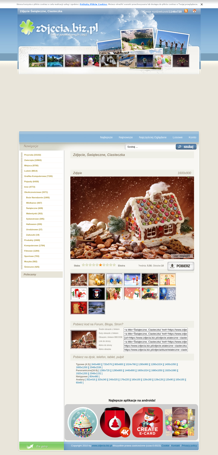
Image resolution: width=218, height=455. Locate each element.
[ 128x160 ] (147, 379)
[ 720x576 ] (107, 364)
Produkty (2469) (32, 240)
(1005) (38, 197)
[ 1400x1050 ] (170, 364)
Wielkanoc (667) (34, 203)
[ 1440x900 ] (129, 370)
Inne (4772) (29, 187)
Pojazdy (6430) (31, 181)
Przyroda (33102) (32, 155)
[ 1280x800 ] (117, 370)
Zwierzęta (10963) (33, 160)
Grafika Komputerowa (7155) (38, 176)
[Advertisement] (109, 103)
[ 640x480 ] (96, 364)
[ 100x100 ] (179, 379)
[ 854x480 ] (93, 376)
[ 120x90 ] (169, 379)
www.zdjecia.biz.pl (102, 445)
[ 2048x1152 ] (96, 373)
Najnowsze (126, 137)
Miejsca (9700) (31, 165)
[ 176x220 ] (124, 379)
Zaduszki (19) (33, 235)
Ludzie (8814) (31, 171)
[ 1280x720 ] (104, 370)
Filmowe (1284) (31, 251)
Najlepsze (106, 137)
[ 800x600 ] (118, 364)
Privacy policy (189, 445)
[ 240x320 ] (113, 379)
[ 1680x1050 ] (157, 370)
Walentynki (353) (34, 213)
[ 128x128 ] (158, 379)
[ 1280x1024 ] (156, 364)
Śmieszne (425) (31, 267)
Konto (192, 137)
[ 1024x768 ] (130, 364)
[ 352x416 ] (90, 379)
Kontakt (175, 445)
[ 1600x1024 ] (143, 370)
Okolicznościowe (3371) (36, 192)
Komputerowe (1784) (34, 245)
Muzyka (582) (30, 261)
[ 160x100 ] (136, 379)
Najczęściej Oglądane (152, 137)
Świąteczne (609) (34, 208)
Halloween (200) (34, 224)
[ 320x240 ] (101, 379)
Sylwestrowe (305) (35, 219)
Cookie (165, 445)
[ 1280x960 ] (143, 364)
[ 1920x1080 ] (171, 370)
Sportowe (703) (31, 256)
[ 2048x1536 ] (96, 367)
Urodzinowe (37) (34, 229)
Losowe (178, 137)
